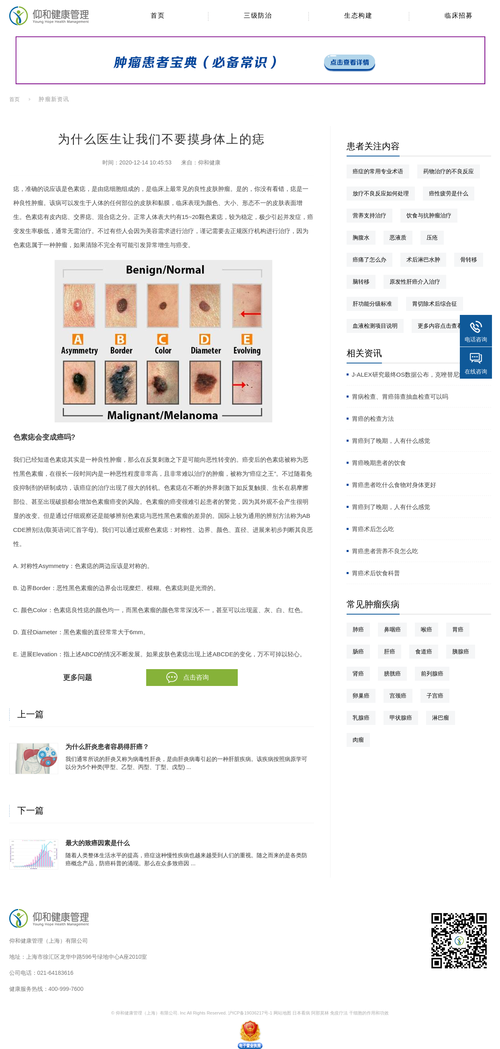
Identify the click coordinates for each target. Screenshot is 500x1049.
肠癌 (358, 651)
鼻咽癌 (392, 629)
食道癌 (423, 651)
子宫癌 (435, 695)
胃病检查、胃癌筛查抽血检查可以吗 (400, 396)
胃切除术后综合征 (434, 303)
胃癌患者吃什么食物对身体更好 (394, 484)
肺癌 (358, 629)
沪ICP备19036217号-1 (250, 1012)
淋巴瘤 (440, 717)
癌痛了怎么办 (369, 259)
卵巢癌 (361, 695)
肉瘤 (358, 740)
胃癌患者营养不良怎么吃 (385, 551)
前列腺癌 (432, 673)
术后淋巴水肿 (423, 259)
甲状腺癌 (401, 717)
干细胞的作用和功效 (369, 1012)
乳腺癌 (361, 717)
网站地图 (282, 1012)
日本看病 (301, 1012)
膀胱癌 (392, 673)
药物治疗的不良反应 (448, 171)
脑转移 (361, 281)
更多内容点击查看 (440, 326)
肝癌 (389, 651)
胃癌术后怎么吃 (373, 529)
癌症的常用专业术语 (378, 171)
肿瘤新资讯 (54, 99)
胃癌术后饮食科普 (376, 573)
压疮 (432, 237)
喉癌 (426, 629)
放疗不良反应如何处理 (381, 193)
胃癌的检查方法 (373, 418)
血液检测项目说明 (375, 326)
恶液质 (398, 237)
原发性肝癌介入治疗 (415, 281)
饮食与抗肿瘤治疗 (428, 215)
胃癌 (457, 629)
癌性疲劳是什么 (448, 193)
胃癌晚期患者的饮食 (379, 462)
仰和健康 (209, 162)
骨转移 (468, 259)
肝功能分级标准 (372, 303)
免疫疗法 (339, 1012)
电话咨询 (476, 339)
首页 (14, 99)
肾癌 (358, 673)
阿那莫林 (320, 1012)
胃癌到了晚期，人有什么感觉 (391, 440)
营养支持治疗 (369, 215)
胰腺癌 (460, 651)
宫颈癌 (398, 695)
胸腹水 (361, 237)
